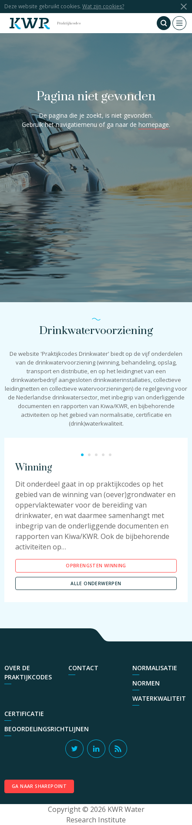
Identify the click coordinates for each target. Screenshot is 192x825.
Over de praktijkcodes (28, 672)
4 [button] (103, 454)
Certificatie (24, 713)
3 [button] (96, 454)
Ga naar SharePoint (39, 786)
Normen (146, 683)
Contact (83, 668)
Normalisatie (154, 668)
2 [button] (89, 454)
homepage (153, 124)
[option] (96, 528)
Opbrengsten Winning (96, 565)
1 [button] (82, 454)
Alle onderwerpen (96, 583)
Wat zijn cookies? (103, 6)
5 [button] (110, 454)
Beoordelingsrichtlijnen (46, 729)
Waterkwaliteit (159, 698)
